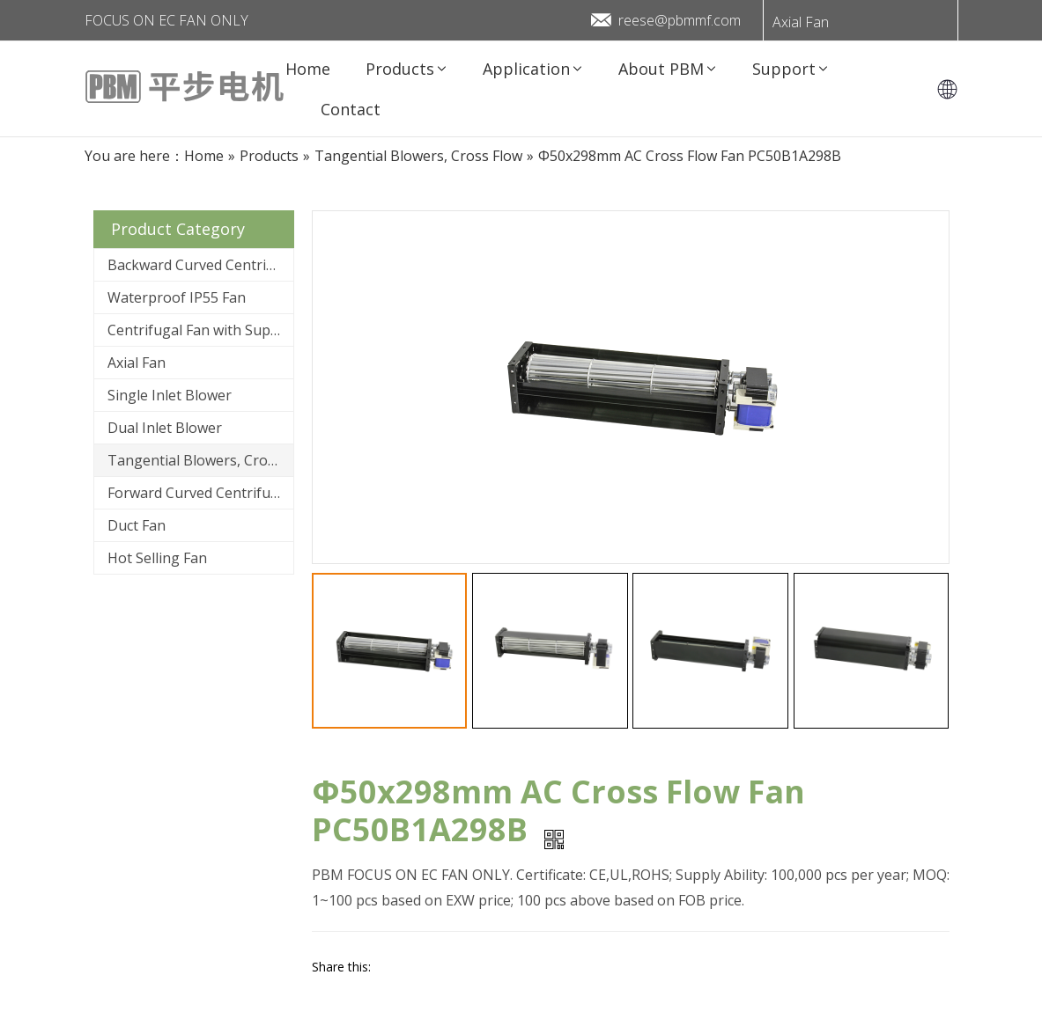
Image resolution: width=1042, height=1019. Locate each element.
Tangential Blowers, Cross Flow (200, 460)
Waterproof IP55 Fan (176, 297)
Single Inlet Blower (169, 395)
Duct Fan (136, 525)
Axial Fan (800, 22)
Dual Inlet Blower (164, 427)
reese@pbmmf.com (679, 20)
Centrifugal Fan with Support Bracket (200, 330)
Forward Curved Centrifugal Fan (200, 492)
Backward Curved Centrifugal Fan (200, 265)
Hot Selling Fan (157, 558)
